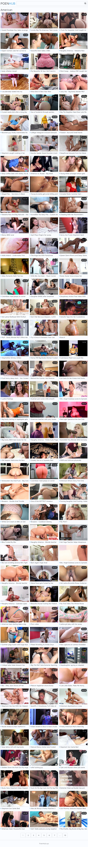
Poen (8, 3)
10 (65, 835)
